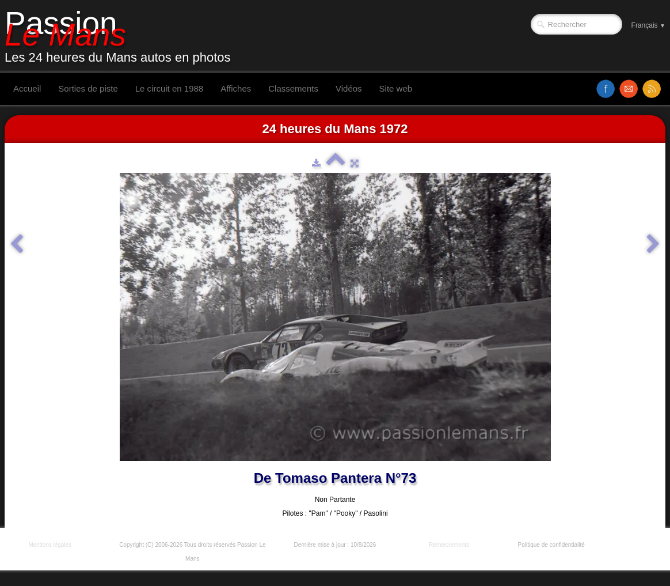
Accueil (27, 88)
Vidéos (349, 88)
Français (648, 25)
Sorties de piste (87, 88)
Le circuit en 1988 (169, 88)
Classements (293, 88)
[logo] (122, 36)
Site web (396, 88)
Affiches (235, 88)
